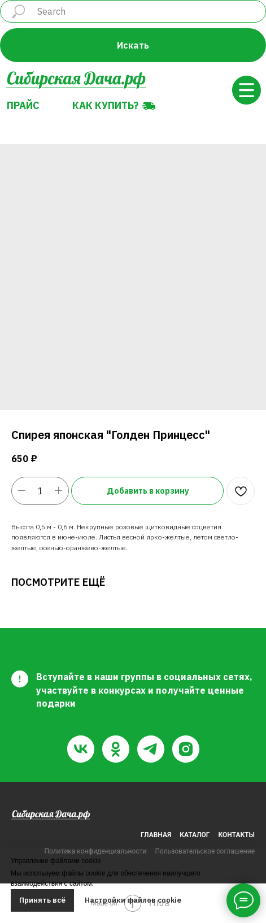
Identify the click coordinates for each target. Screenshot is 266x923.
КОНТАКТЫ (237, 835)
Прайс (23, 105)
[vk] (80, 749)
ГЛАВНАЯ (156, 835)
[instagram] (185, 749)
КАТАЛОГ (195, 835)
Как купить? (105, 105)
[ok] (115, 749)
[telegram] (150, 749)
